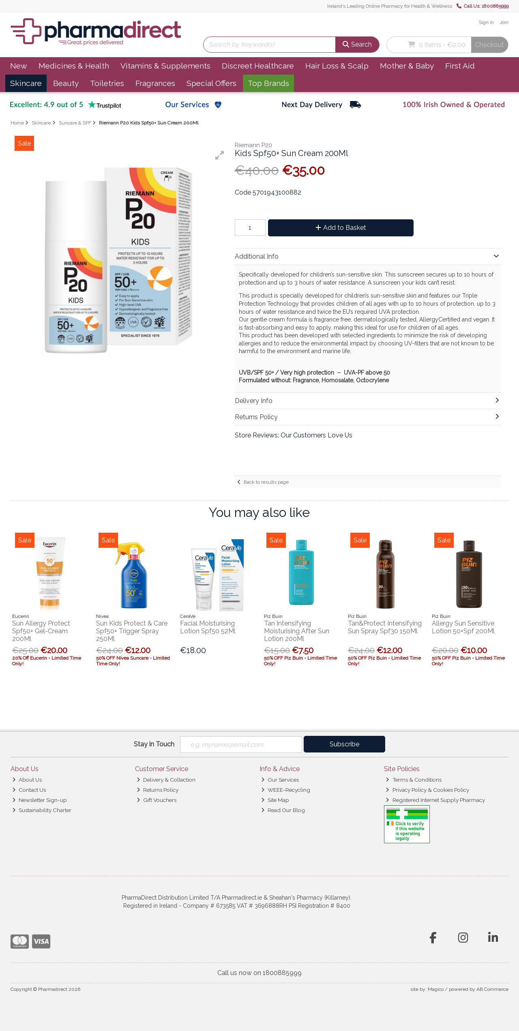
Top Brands (268, 83)
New (18, 65)
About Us (27, 780)
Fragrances (155, 83)
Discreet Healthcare (258, 65)
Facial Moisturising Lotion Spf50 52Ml (208, 627)
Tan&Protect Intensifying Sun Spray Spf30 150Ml (385, 627)
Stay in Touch (154, 744)
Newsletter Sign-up (39, 800)
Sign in (486, 22)
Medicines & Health (74, 65)
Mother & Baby (407, 65)
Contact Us (29, 790)
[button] (219, 155)
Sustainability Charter (41, 810)
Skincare (26, 83)
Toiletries (107, 83)
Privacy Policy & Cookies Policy (427, 790)
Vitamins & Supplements (165, 65)
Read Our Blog (283, 810)
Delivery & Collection (166, 780)
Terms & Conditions (413, 780)
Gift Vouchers (156, 800)
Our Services (280, 780)
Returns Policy (157, 790)
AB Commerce (492, 989)
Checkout (489, 45)
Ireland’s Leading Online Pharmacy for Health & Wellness (389, 6)
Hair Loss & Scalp (337, 65)
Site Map (275, 800)
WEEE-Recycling (285, 790)
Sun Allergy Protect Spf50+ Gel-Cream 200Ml (41, 631)
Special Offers (211, 83)
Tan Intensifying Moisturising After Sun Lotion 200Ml (296, 631)
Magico (436, 989)
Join (504, 22)
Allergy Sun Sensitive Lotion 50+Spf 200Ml (463, 627)
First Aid (460, 65)
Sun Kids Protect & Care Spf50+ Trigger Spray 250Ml (131, 631)
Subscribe (344, 744)
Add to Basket (340, 227)
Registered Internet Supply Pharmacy (435, 800)
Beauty (66, 83)
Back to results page (266, 482)
